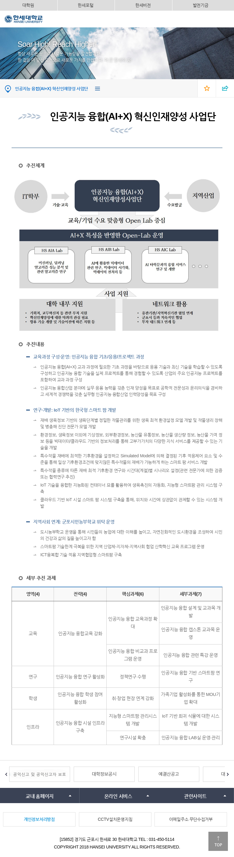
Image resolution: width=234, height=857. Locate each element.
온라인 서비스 (118, 796)
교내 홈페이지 (40, 796)
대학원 (28, 5)
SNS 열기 (225, 88)
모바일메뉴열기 (224, 18)
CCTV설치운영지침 (115, 819)
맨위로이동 (218, 841)
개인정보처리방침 (39, 819)
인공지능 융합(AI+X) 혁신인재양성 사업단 (51, 88)
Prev (6, 774)
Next (228, 774)
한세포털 (85, 5)
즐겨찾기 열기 (206, 88)
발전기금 (200, 5)
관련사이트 (195, 796)
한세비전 (143, 5)
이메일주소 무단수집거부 (191, 819)
